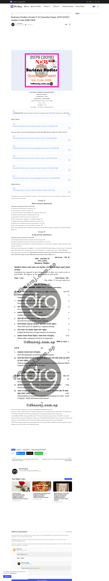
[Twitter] (29, 453)
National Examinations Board (22, 12)
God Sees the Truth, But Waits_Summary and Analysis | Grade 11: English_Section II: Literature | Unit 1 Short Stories (61, 497)
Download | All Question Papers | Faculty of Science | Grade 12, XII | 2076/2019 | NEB (35, 158)
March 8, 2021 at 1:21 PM (21, 550)
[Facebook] (20, 453)
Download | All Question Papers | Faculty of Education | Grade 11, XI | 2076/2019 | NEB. (35, 126)
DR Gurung (22, 469)
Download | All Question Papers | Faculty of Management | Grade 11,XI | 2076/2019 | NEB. (36, 148)
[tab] (26, 6)
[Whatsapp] (38, 453)
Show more (68, 479)
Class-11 (19, 449)
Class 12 (56, 6)
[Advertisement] (41, 39)
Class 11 (47, 6)
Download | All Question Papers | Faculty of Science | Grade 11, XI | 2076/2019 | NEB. (35, 138)
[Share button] (45, 453)
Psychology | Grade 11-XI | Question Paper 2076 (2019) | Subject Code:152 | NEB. (34, 190)
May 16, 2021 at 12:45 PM (26, 564)
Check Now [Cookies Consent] (13, 573)
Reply (18, 558)
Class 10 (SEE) (36, 6)
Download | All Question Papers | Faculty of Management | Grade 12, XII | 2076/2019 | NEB (36, 178)
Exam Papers (79, 6)
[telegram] (98, 2)
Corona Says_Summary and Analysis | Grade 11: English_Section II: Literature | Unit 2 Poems (41, 495)
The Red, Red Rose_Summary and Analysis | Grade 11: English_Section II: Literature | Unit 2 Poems (20, 496)
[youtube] (93, 2)
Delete (22, 558)
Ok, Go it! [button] (7, 576)
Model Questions (67, 6)
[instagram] (96, 2)
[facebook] (87, 2)
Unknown (19, 549)
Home (26, 6)
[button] (94, 6)
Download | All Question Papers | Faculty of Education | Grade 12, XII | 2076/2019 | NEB (35, 168)
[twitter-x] (90, 2)
